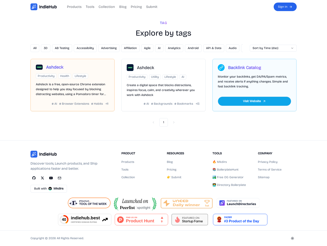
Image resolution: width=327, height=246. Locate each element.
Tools (90, 7)
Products (74, 7)
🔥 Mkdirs (219, 162)
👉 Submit (174, 177)
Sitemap (264, 177)
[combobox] (273, 48)
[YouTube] (51, 178)
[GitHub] (34, 178)
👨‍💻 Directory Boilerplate (229, 185)
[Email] (59, 178)
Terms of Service (270, 169)
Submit (151, 7)
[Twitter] (42, 178)
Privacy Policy (268, 162)
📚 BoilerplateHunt (225, 169)
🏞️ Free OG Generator (228, 177)
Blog (122, 7)
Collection (107, 7)
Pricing (136, 7)
